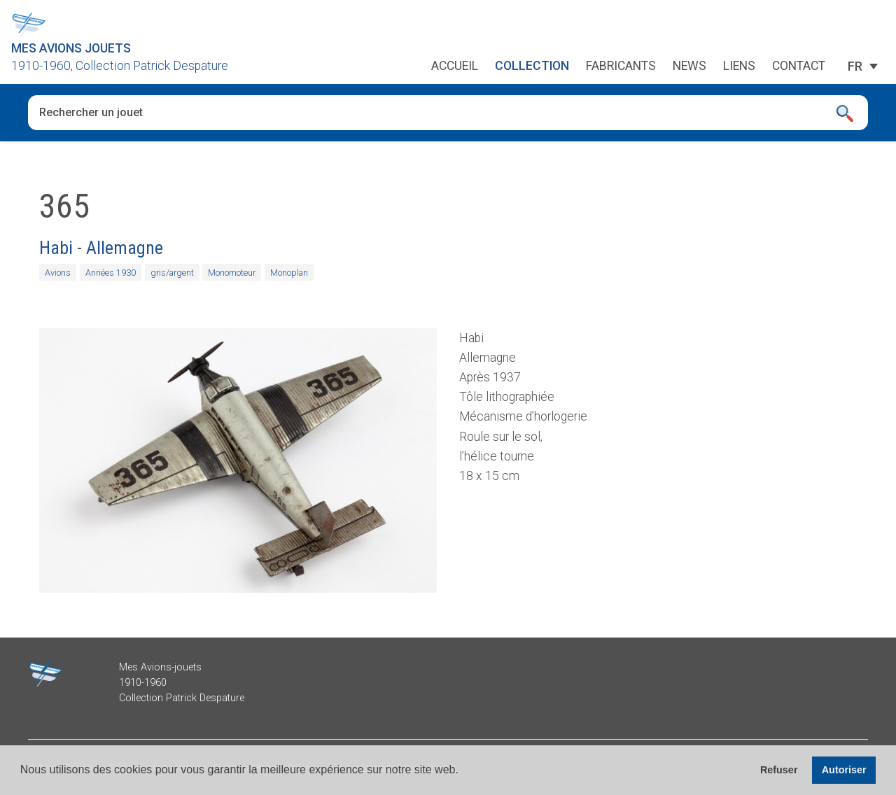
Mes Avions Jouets (71, 48)
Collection (532, 66)
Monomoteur (231, 272)
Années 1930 (110, 272)
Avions (58, 272)
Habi (56, 247)
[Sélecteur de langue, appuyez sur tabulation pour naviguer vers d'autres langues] (855, 66)
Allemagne (124, 247)
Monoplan (289, 272)
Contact (798, 66)
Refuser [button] (779, 769)
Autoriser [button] (844, 769)
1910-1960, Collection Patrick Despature (119, 66)
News (689, 66)
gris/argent (172, 272)
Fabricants (621, 66)
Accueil (454, 66)
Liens (739, 66)
